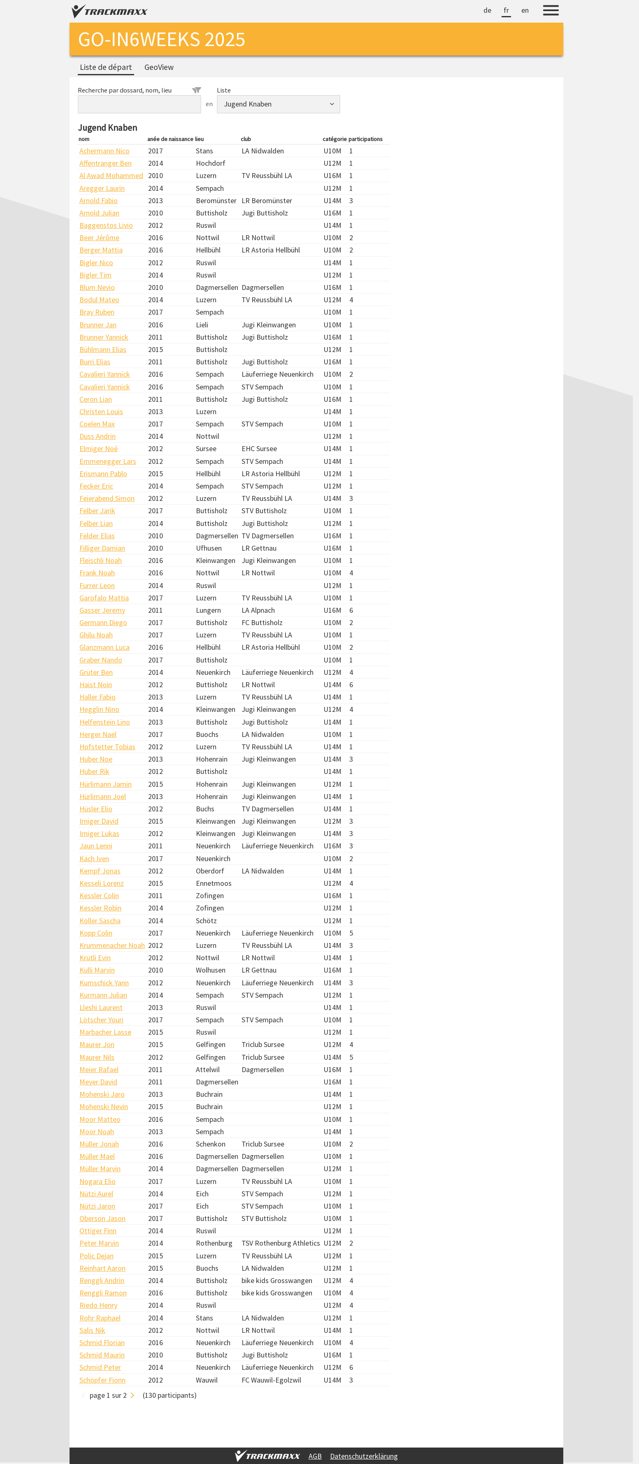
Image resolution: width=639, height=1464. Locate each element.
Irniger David (99, 821)
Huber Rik (94, 771)
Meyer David (98, 1081)
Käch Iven (94, 858)
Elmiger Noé (98, 448)
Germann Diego (103, 622)
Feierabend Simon (107, 498)
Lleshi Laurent (101, 1007)
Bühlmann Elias (102, 349)
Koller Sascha (100, 920)
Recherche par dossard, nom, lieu (139, 90)
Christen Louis (101, 411)
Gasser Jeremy (102, 610)
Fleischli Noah (100, 560)
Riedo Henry (98, 1305)
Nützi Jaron (97, 1206)
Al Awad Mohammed (111, 175)
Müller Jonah (99, 1144)
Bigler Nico (96, 262)
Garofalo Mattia (104, 597)
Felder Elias (97, 535)
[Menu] (551, 11)
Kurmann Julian (103, 995)
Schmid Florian (102, 1342)
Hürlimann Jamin (105, 784)
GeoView (159, 67)
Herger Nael (97, 734)
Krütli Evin (95, 957)
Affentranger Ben (105, 163)
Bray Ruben (96, 312)
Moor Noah (96, 1131)
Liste (224, 90)
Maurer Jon (96, 1044)
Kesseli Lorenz (101, 883)
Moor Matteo (100, 1119)
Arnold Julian (99, 213)
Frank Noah (97, 572)
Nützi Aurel (96, 1193)
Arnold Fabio (98, 200)
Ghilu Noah (96, 634)
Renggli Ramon (103, 1292)
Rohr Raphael (100, 1318)
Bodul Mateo (99, 299)
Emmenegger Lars (107, 461)
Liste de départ (106, 67)
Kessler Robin (100, 908)
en (525, 10)
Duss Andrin (97, 436)
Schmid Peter (100, 1367)
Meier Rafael (99, 1069)
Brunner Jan (97, 324)
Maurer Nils (96, 1057)
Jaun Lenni (95, 845)
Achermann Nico (104, 150)
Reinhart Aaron (102, 1268)
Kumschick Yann (104, 982)
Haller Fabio (97, 697)
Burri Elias (94, 361)
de (487, 10)
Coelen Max (97, 424)
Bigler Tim (95, 275)
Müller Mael (97, 1156)
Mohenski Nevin (103, 1106)
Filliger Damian (102, 548)
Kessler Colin (99, 895)
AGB (315, 1456)
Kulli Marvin (97, 970)
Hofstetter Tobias (107, 746)
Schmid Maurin (102, 1355)
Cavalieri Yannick (104, 374)
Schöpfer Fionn (102, 1380)
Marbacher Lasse (105, 1032)
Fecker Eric (96, 486)
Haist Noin (95, 684)
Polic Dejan (96, 1255)
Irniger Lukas (99, 833)
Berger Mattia (101, 250)
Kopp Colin (95, 933)
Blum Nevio (97, 287)
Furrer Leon (97, 585)
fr (506, 10)
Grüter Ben (96, 672)
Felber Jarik (97, 510)
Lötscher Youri (101, 1019)
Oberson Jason (102, 1218)
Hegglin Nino (99, 709)
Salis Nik (92, 1330)
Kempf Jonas (100, 871)
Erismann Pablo (103, 473)
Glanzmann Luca (104, 647)
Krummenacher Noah (112, 945)
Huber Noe (95, 759)
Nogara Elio (97, 1181)
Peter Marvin (99, 1243)
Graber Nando (100, 660)
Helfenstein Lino (104, 722)
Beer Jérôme (99, 237)
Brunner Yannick (103, 337)
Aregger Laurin (102, 188)
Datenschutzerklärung (364, 1456)
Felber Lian (96, 523)
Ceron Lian (95, 399)
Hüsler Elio (95, 808)
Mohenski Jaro (102, 1094)
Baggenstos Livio (106, 225)
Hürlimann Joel (102, 796)
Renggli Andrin (101, 1280)
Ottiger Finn (97, 1230)
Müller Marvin (100, 1168)
